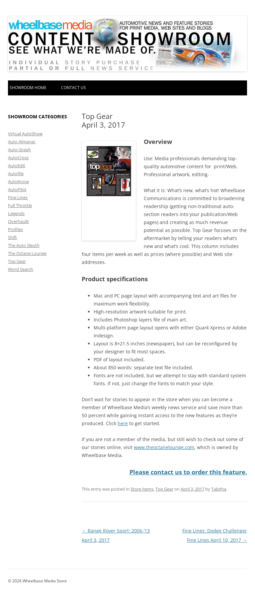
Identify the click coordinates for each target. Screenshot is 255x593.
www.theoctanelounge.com (164, 447)
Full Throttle (20, 205)
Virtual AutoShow (25, 134)
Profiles (15, 229)
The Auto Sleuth (24, 245)
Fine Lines (18, 197)
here (123, 423)
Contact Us (73, 87)
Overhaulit (18, 221)
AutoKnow (18, 181)
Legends (16, 213)
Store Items (141, 489)
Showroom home (28, 87)
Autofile (16, 174)
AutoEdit (16, 166)
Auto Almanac (22, 142)
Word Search (20, 269)
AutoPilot (17, 189)
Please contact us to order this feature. (188, 472)
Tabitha (218, 489)
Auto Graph (19, 150)
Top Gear (164, 489)
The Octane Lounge (27, 253)
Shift (12, 237)
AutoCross (18, 158)
